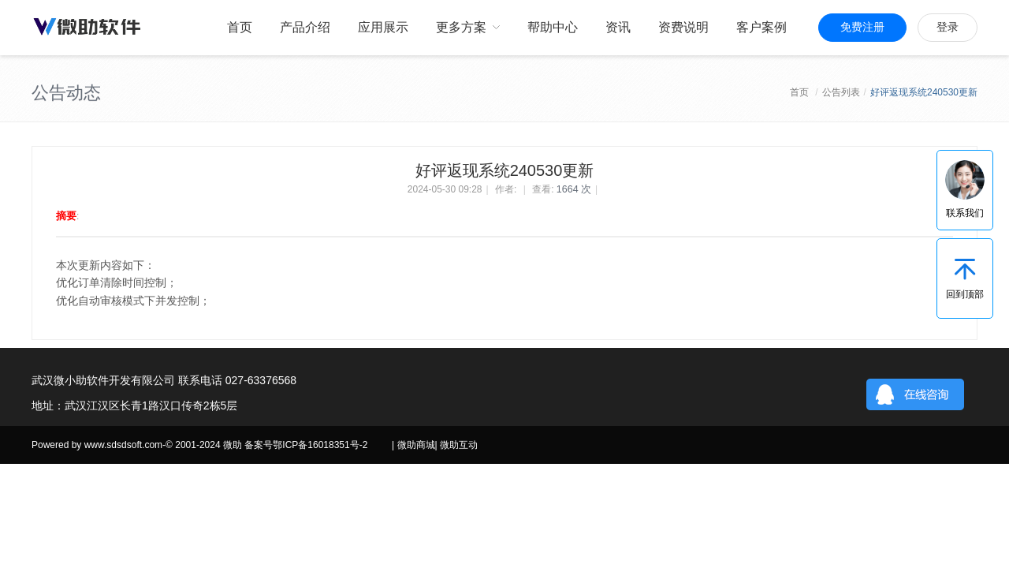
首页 (799, 92)
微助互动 (459, 444)
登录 (947, 27)
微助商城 (416, 444)
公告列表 (841, 92)
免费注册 (862, 27)
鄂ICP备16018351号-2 (320, 444)
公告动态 (66, 93)
